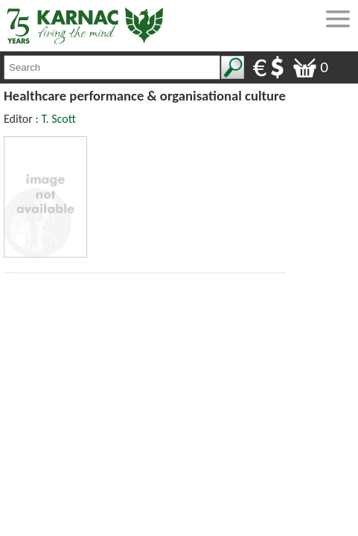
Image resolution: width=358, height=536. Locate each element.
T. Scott (58, 119)
